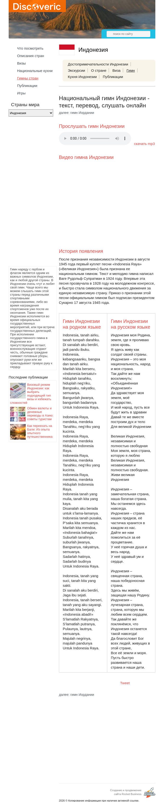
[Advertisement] (28, 192)
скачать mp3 (144, 144)
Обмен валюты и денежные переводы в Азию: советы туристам (40, 413)
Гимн (130, 70)
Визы (21, 63)
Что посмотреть (30, 48)
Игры (21, 93)
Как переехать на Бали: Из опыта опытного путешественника (40, 431)
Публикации (27, 86)
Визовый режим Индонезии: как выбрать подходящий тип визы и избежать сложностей (30, 393)
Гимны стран (27, 78)
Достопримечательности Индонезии (98, 64)
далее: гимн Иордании (76, 113)
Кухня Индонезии (82, 77)
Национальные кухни (35, 71)
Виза (117, 70)
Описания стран (30, 56)
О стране (99, 70)
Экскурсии (76, 70)
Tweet (125, 683)
